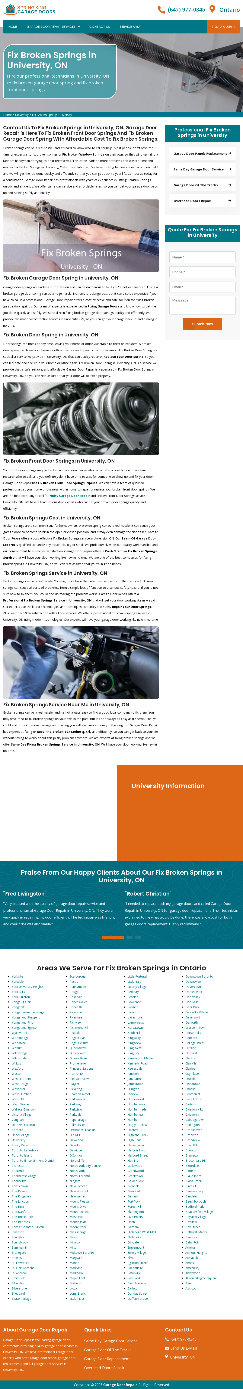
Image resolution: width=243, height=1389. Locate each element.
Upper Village (21, 1135)
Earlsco (133, 1288)
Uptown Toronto (23, 1125)
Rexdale (75, 1033)
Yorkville (17, 976)
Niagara (75, 1181)
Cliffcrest (191, 1053)
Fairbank (133, 1227)
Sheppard (18, 1293)
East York (134, 1278)
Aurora (190, 1247)
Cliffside (190, 1048)
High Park (134, 1140)
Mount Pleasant (81, 1201)
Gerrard (133, 1196)
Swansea (18, 1232)
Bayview (191, 1222)
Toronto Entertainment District (33, 1160)
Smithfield (18, 1278)
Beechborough (195, 1201)
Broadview (192, 1140)
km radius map (58, 813)
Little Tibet (77, 1299)
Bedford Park (194, 1206)
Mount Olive (78, 1206)
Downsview (193, 981)
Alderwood (192, 1273)
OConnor (76, 1155)
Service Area (130, 26)
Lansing (133, 1007)
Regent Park (78, 1038)
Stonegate (19, 1253)
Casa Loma (193, 1099)
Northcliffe (77, 1160)
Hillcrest (133, 1130)
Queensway (78, 1048)
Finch (131, 1222)
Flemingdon (136, 1212)
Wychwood (19, 1033)
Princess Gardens (81, 1068)
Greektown (135, 1176)
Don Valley (192, 997)
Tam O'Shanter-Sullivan (28, 1227)
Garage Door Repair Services (51, 26)
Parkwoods (77, 1099)
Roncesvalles (78, 1002)
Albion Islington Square (201, 1278)
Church (190, 1079)
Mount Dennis (79, 1212)
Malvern (75, 1283)
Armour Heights (196, 1253)
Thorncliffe (19, 1181)
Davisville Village (196, 1012)
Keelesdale (135, 1068)
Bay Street (192, 1227)
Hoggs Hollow (137, 1125)
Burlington (192, 1125)
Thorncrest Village (24, 1176)
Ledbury (133, 992)
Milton (74, 1247)
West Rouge (20, 1084)
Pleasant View (79, 1079)
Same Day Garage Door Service (110, 1340)
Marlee (74, 1263)
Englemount (136, 1247)
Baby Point (193, 1242)
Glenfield (134, 1186)
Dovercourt (193, 987)
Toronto (17, 1130)
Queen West (78, 1053)
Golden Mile (136, 1181)
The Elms (18, 1206)
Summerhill (19, 1247)
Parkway (75, 1104)
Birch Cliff (191, 1186)
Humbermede (137, 1109)
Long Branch (78, 1293)
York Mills (18, 992)
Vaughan (18, 1120)
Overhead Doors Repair (104, 1367)
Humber (133, 1120)
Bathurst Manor (196, 1232)
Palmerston (78, 1125)
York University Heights (28, 987)
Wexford (17, 1068)
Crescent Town (195, 1028)
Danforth (191, 1022)
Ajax (188, 1283)
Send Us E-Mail (184, 1348)
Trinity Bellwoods (24, 1145)
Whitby (16, 1063)
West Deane (20, 1104)
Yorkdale (18, 981)
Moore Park (78, 1227)
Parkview (76, 1109)
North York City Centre (85, 1166)
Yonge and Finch (23, 1022)
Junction (133, 1074)
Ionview (133, 1094)
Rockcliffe (76, 1007)
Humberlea (135, 1114)
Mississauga (78, 1232)
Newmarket (78, 1196)
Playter (74, 1084)
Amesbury (192, 1268)
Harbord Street (138, 1155)
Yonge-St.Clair (21, 1002)
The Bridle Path (22, 1217)
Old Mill (75, 1135)
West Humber (21, 1094)
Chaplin (190, 1089)
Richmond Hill (79, 1028)
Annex (189, 1263)
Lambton (134, 1012)
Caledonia (192, 1114)
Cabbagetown (195, 1120)
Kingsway (134, 1038)
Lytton (74, 1288)
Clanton (190, 1058)
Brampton (192, 1155)
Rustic (74, 981)
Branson (191, 1150)
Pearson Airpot (80, 1094)
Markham (76, 1273)
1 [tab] (113, 938)
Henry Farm (136, 1145)
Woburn (17, 1048)
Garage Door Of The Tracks (107, 1349)
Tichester (18, 1166)
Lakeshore (135, 1017)
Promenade (78, 1063)
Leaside (133, 997)
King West (134, 1048)
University (22, 115)
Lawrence (134, 1002)
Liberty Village (137, 987)
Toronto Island (22, 1155)
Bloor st (190, 1171)
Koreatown (135, 1028)
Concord (191, 1038)
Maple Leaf (77, 1278)
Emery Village (137, 1253)
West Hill (18, 1099)
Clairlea (190, 1068)
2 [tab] (129, 938)
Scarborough (78, 976)
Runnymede (78, 987)
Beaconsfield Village (199, 1212)
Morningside (78, 1222)
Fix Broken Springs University (52, 115)
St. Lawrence (20, 1263)
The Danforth (21, 1212)
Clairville (190, 1063)
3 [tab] (138, 938)
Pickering (76, 1089)
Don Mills (191, 1002)
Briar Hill (191, 1145)
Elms (131, 1258)
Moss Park (77, 1217)
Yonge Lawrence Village (28, 1012)
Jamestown (135, 1084)
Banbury (191, 1237)
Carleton (191, 1104)
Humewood (136, 1099)
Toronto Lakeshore (25, 1150)
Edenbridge (135, 1268)
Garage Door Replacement (107, 1358)
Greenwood (136, 1171)
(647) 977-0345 (186, 9)
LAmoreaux (136, 1022)
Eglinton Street (138, 1263)
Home (13, 26)
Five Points (135, 1217)
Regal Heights (79, 1043)
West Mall (18, 1089)
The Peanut (20, 1191)
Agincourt (192, 1288)
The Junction (20, 1201)
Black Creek (193, 1181)
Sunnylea (18, 1237)
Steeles (17, 1258)
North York (77, 1171)
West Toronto (21, 1079)
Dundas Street (137, 1293)
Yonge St (18, 1007)
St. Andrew (19, 1273)
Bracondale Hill (195, 1160)
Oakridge (76, 1150)
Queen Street (79, 1058)
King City (134, 1053)
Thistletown (20, 1186)
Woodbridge (20, 1038)
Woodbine (19, 1043)
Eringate (133, 1242)
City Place (192, 1074)
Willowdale (19, 1058)
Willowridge (20, 1053)
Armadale (192, 1258)
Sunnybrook (20, 1242)
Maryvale (76, 1258)
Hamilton (134, 1160)
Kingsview (134, 1043)
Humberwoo (136, 1104)
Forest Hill (134, 1206)
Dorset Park (193, 992)
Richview (75, 1022)
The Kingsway (21, 1196)
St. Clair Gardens (23, 1268)
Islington (133, 1089)
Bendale (191, 1196)
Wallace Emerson (24, 1109)
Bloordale (192, 1166)
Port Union (77, 1074)
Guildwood (135, 1166)
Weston (17, 1074)
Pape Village (78, 1120)
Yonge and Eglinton (25, 1028)
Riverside (76, 1012)
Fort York (134, 1201)
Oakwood (76, 1140)
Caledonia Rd (194, 1109)
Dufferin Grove (138, 1299)
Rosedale (76, 997)
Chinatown (192, 1084)
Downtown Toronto (199, 976)
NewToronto (78, 1186)
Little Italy (134, 981)
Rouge (74, 992)
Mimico (75, 1242)
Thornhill (18, 1171)
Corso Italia (193, 1033)
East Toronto (137, 1283)
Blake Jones (193, 1176)
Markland (76, 1268)
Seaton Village (21, 1299)
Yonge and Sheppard (26, 1017)
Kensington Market (141, 1058)
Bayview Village (196, 1217)
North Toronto (80, 1176)
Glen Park (134, 1191)
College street (195, 1043)
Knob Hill (134, 1033)
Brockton (191, 1135)
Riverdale (76, 1017)
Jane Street (135, 1079)
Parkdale (75, 1114)
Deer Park (192, 1007)
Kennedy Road (138, 1063)
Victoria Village (22, 1114)
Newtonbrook (79, 1191)
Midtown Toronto (82, 1253)
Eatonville (134, 1273)
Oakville (75, 1145)
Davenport (192, 1017)
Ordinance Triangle (83, 1130)
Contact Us (99, 26)
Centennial (192, 1094)
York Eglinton (21, 997)
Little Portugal (137, 976)
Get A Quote (223, 27)
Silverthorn (19, 1283)
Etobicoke (134, 1237)
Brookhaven (193, 1130)
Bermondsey (194, 1191)
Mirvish (74, 1237)
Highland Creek (138, 1135)
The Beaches (21, 1222)
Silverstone (19, 1288)
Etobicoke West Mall (142, 1232)
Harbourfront (137, 1150)
